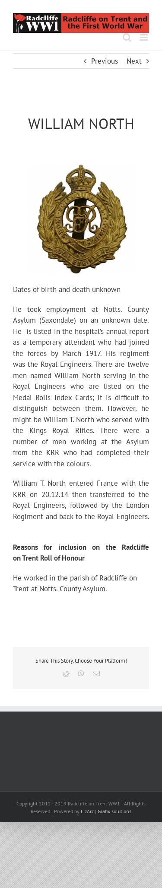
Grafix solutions (114, 811)
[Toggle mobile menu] (144, 37)
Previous (104, 61)
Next (134, 61)
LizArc (87, 811)
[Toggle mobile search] (127, 37)
